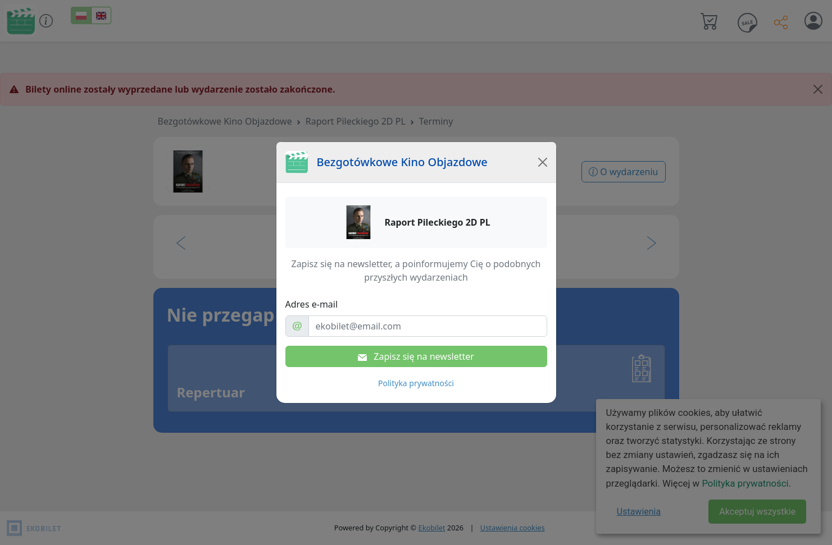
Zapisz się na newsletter (416, 356)
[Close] (543, 162)
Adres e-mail (311, 304)
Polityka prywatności (416, 383)
